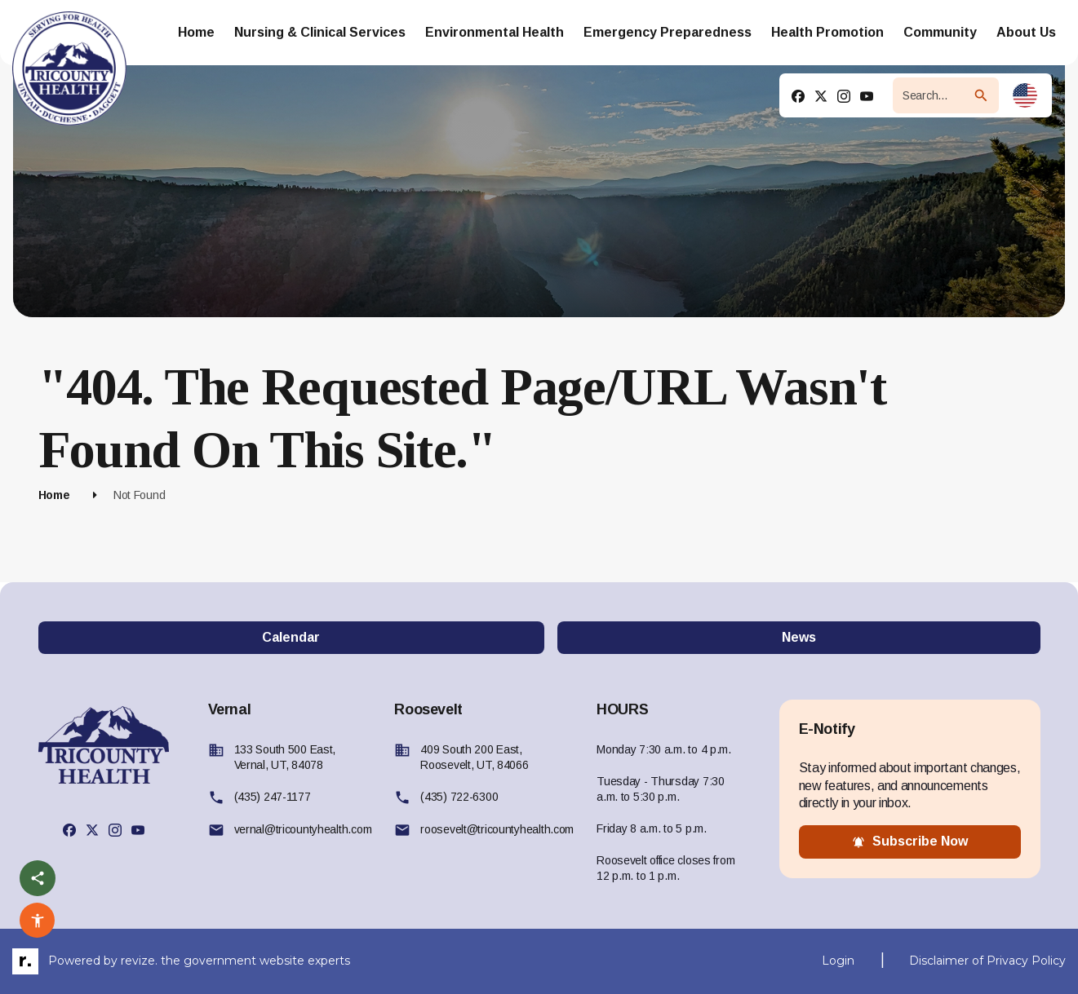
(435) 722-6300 (459, 796)
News (799, 637)
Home (54, 494)
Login (838, 960)
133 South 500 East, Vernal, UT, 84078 (285, 757)
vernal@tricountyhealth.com (303, 829)
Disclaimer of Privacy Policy (987, 960)
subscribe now (910, 841)
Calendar (291, 637)
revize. (139, 960)
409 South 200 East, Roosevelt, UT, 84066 (474, 757)
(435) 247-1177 (272, 796)
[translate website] (1025, 95)
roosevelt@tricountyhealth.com (497, 829)
